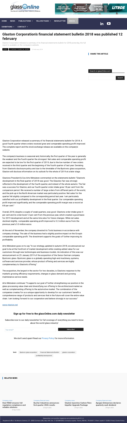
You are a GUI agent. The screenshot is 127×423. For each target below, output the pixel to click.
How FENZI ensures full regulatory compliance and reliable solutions (14, 405)
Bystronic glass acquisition (28, 352)
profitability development (44, 355)
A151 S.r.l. (81, 418)
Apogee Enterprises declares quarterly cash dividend (108, 404)
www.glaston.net (10, 305)
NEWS (5, 49)
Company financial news (19, 49)
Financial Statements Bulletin (49, 352)
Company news (7, 400)
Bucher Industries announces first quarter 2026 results (46, 404)
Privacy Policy (48, 338)
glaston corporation (68, 352)
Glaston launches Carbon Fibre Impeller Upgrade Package (78, 404)
